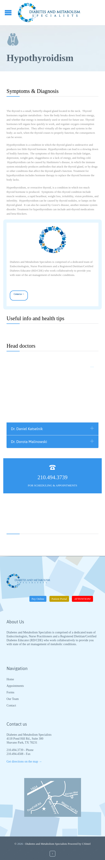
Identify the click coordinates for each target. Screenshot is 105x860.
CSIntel (86, 843)
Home (10, 679)
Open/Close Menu (8, 13)
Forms (10, 692)
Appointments (15, 685)
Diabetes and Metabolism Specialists (46, 843)
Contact (11, 705)
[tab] (52, 367)
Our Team (13, 699)
